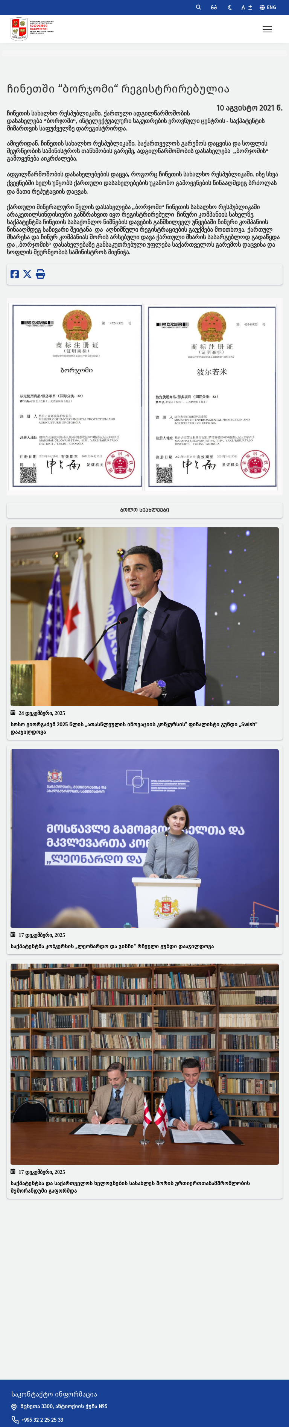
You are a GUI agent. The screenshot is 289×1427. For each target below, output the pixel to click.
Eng (271, 7)
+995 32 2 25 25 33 (42, 1420)
